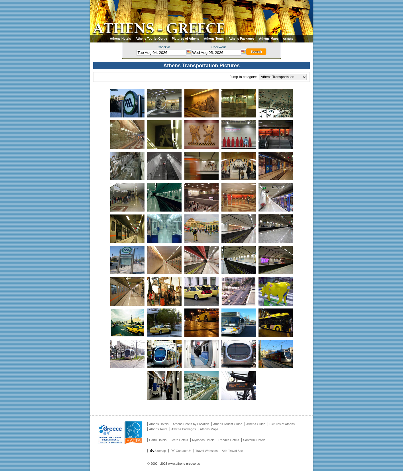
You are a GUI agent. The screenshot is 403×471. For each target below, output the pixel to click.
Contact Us (181, 450)
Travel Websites (206, 450)
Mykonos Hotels (203, 440)
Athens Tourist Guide (151, 38)
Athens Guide (255, 424)
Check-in (164, 47)
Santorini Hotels (254, 440)
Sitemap (158, 450)
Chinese (288, 38)
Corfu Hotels (157, 440)
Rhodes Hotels (229, 440)
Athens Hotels (120, 38)
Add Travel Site (232, 450)
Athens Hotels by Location (191, 424)
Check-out (218, 47)
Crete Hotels (179, 440)
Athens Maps (268, 38)
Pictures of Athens (186, 38)
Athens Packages (242, 38)
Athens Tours (214, 38)
